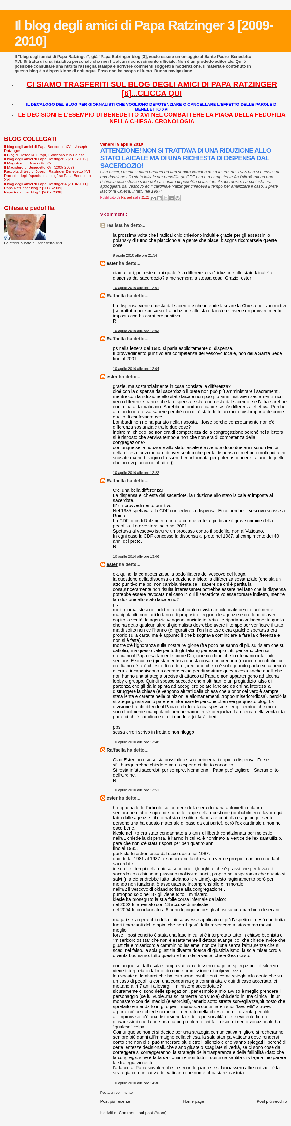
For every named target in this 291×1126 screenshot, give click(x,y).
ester (112, 263)
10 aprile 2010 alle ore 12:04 (136, 369)
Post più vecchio (272, 1101)
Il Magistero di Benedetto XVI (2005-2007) (39, 167)
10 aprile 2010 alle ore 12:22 (136, 473)
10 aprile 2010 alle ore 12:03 (136, 331)
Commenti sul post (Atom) (142, 1112)
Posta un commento (116, 1092)
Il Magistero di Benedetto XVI (28, 163)
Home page (193, 1101)
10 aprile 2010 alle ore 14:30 (136, 1083)
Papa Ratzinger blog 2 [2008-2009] (33, 188)
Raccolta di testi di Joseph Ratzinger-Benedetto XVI (47, 171)
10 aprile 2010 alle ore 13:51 (136, 790)
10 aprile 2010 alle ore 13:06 (136, 556)
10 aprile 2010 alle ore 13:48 (136, 742)
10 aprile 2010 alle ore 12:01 (136, 288)
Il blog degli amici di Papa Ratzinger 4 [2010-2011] (46, 184)
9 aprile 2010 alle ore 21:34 (135, 255)
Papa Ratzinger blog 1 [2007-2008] (33, 192)
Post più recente (115, 1101)
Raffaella (116, 295)
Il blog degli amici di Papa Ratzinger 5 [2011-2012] (46, 159)
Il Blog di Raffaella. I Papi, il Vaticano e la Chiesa (44, 155)
